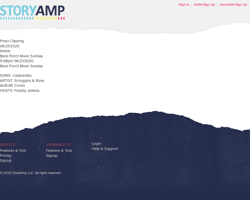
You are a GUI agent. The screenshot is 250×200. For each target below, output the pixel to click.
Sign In (184, 5)
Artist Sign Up (204, 5)
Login (96, 143)
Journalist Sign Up (233, 5)
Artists (7, 144)
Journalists (58, 144)
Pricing (5, 155)
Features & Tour (13, 150)
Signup (6, 160)
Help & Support (105, 149)
